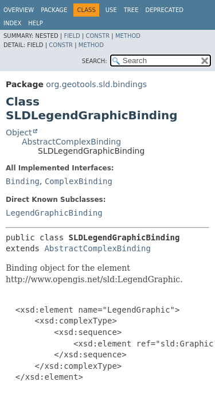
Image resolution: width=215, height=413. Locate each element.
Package (54, 10)
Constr (97, 36)
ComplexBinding (78, 181)
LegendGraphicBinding (54, 212)
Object (19, 132)
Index (12, 23)
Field (72, 36)
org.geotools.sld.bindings (96, 84)
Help (35, 23)
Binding (23, 181)
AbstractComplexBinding (71, 141)
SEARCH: (94, 61)
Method (127, 36)
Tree (131, 10)
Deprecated (164, 10)
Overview (18, 10)
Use (111, 10)
